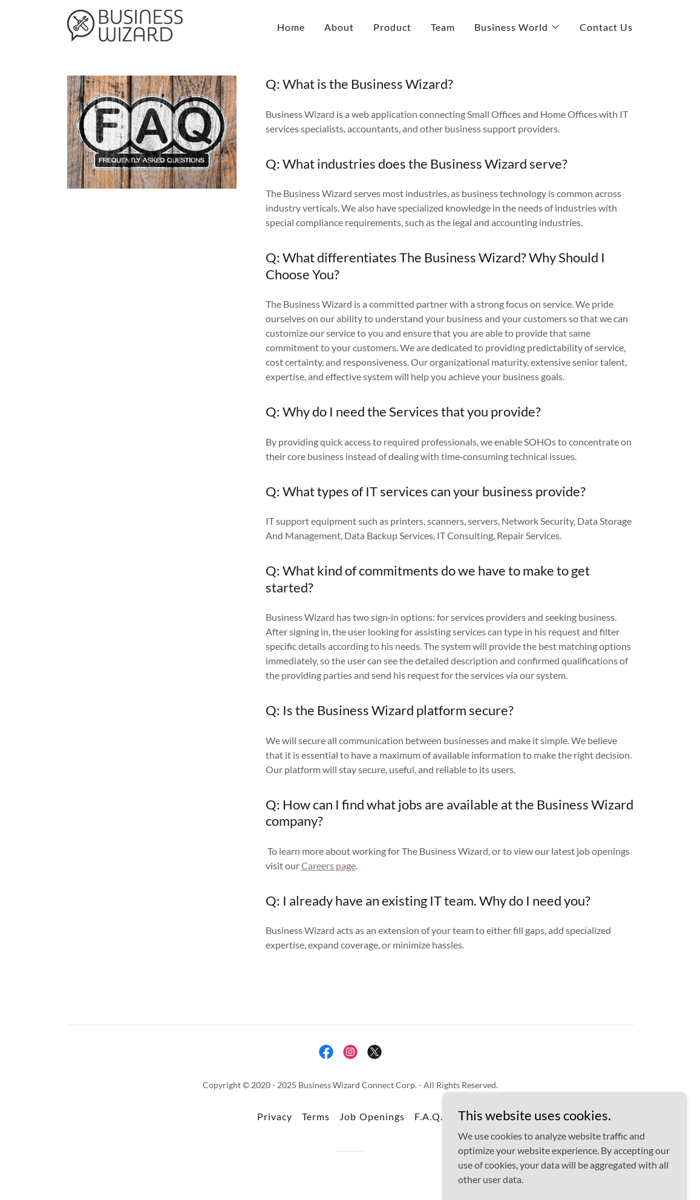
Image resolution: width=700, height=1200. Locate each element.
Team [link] (443, 27)
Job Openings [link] (371, 1116)
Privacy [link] (274, 1116)
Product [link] (392, 27)
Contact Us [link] (606, 27)
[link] (125, 24)
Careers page (328, 865)
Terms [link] (316, 1116)
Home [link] (291, 27)
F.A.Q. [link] (428, 1116)
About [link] (339, 27)
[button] (517, 27)
